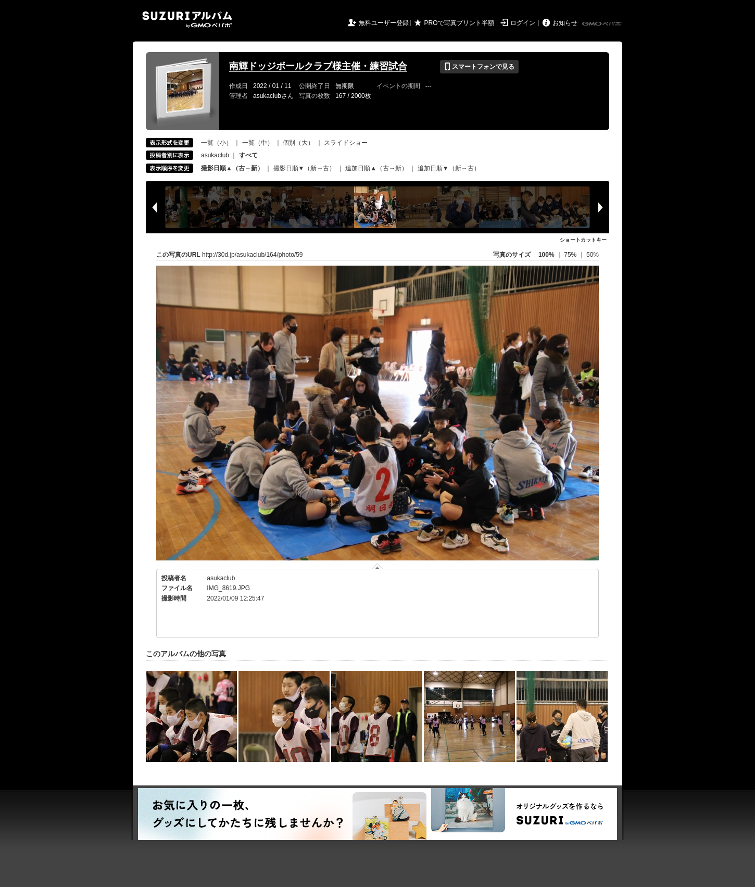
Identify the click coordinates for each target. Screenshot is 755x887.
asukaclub (215, 155)
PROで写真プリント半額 (459, 23)
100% (546, 254)
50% (592, 254)
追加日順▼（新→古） (449, 168)
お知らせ (564, 23)
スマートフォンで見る (479, 66)
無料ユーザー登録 (384, 23)
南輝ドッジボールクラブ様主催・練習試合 (318, 66)
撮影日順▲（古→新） (232, 168)
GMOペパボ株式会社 (603, 24)
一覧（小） (216, 142)
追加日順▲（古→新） (376, 168)
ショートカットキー (583, 240)
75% (571, 254)
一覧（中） (257, 142)
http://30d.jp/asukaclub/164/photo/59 (252, 254)
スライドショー (346, 142)
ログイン (522, 23)
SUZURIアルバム (187, 19)
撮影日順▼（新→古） (304, 168)
